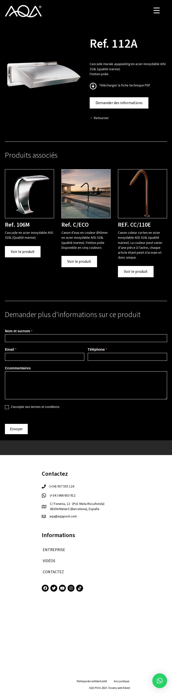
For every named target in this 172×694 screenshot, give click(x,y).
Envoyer (16, 429)
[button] (159, 680)
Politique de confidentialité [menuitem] (92, 681)
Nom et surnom (18, 331)
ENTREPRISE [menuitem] (54, 550)
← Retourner (99, 118)
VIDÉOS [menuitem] (49, 561)
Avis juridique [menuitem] (121, 681)
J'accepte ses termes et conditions (32, 407)
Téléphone (97, 349)
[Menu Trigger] (156, 10)
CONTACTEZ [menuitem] (53, 572)
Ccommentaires (18, 368)
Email (10, 349)
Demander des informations (119, 103)
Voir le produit (23, 251)
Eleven (126, 688)
